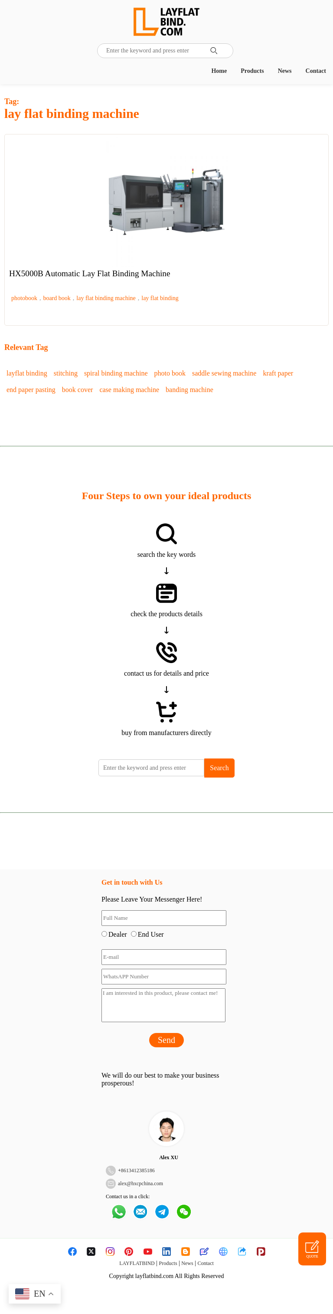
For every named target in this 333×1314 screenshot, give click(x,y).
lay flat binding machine (105, 298)
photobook (24, 298)
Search (219, 767)
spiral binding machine (116, 373)
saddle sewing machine (224, 373)
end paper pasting (31, 389)
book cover (77, 389)
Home (219, 71)
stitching (66, 373)
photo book (170, 373)
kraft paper (278, 373)
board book (56, 298)
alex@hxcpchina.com (140, 1183)
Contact (316, 71)
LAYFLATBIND (137, 1263)
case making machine (129, 389)
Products (252, 71)
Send (166, 1040)
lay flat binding (160, 298)
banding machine (189, 389)
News (285, 71)
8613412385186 (138, 1170)
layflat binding (27, 373)
